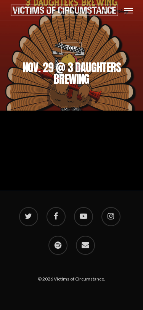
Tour (71, 47)
